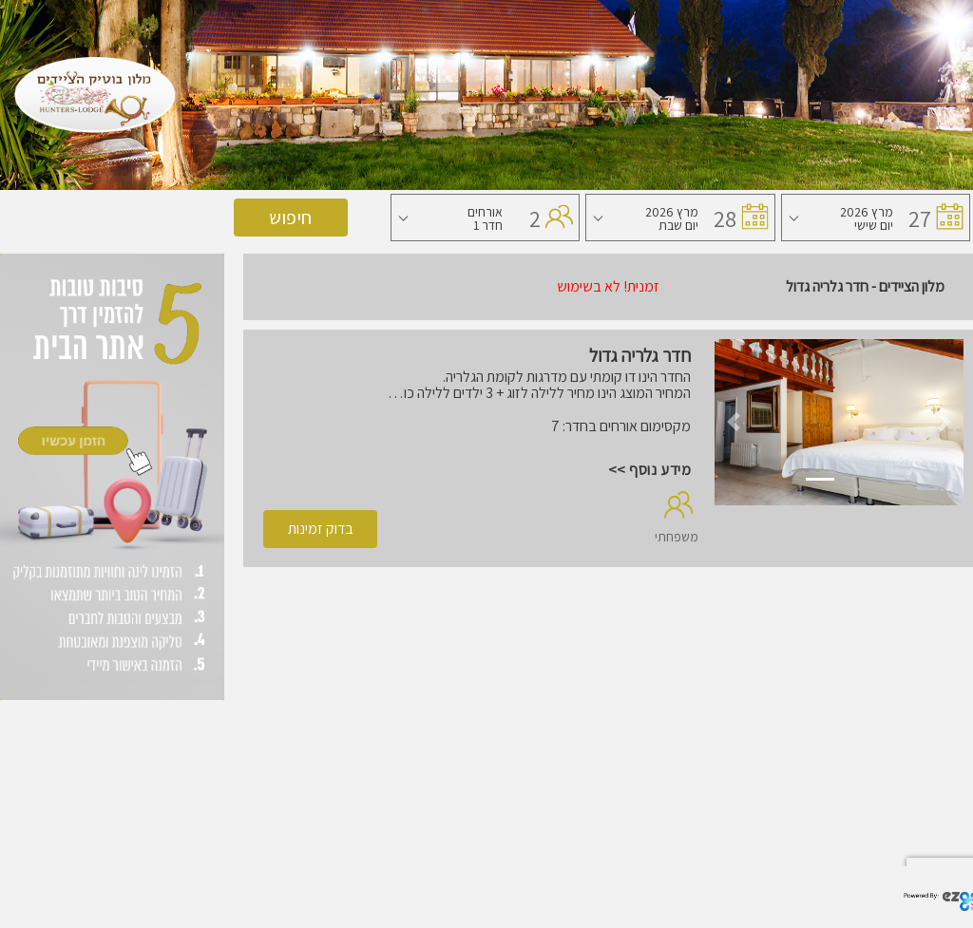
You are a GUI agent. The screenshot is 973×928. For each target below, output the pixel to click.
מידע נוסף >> (649, 470)
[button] (733, 422)
